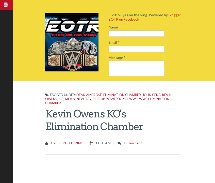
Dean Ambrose (89, 95)
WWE (133, 99)
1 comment (133, 143)
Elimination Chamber (122, 95)
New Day (84, 99)
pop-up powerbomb (110, 99)
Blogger (175, 15)
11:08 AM (103, 143)
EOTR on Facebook (124, 19)
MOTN (70, 99)
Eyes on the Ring (67, 143)
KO (61, 99)
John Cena (151, 95)
